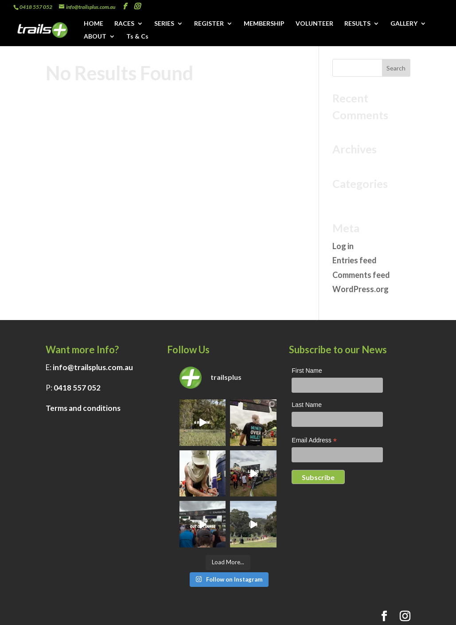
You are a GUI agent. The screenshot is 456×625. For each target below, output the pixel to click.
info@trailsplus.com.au (93, 367)
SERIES (164, 23)
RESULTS (357, 23)
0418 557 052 (77, 387)
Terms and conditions (83, 408)
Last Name (307, 404)
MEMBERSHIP (264, 23)
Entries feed (354, 260)
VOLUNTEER (314, 23)
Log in (343, 246)
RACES (124, 23)
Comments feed (361, 275)
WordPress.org (360, 289)
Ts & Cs (137, 36)
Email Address (314, 441)
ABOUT (95, 36)
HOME (93, 23)
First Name (307, 370)
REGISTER (209, 23)
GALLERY (403, 23)
